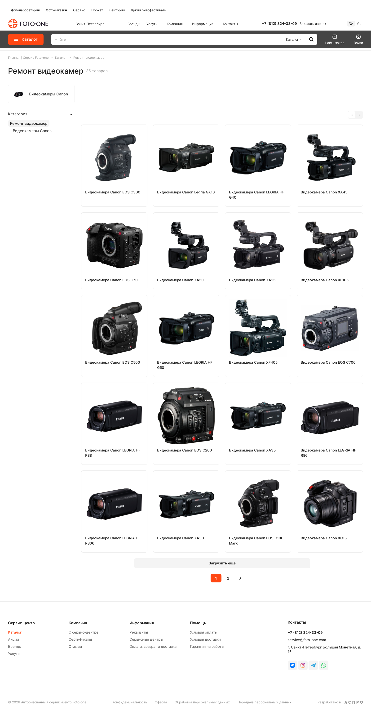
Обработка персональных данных (202, 702)
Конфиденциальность (129, 702)
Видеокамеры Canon (32, 130)
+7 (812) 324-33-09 (279, 24)
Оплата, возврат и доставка (153, 646)
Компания (78, 623)
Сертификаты (80, 639)
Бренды (15, 646)
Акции (13, 639)
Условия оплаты (203, 632)
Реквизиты (138, 632)
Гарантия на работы (207, 646)
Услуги (14, 653)
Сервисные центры (146, 639)
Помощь (198, 623)
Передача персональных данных (265, 702)
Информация (141, 623)
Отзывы (75, 646)
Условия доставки (205, 639)
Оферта (161, 702)
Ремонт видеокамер (29, 123)
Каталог (15, 632)
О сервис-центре (83, 632)
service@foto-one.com (307, 640)
